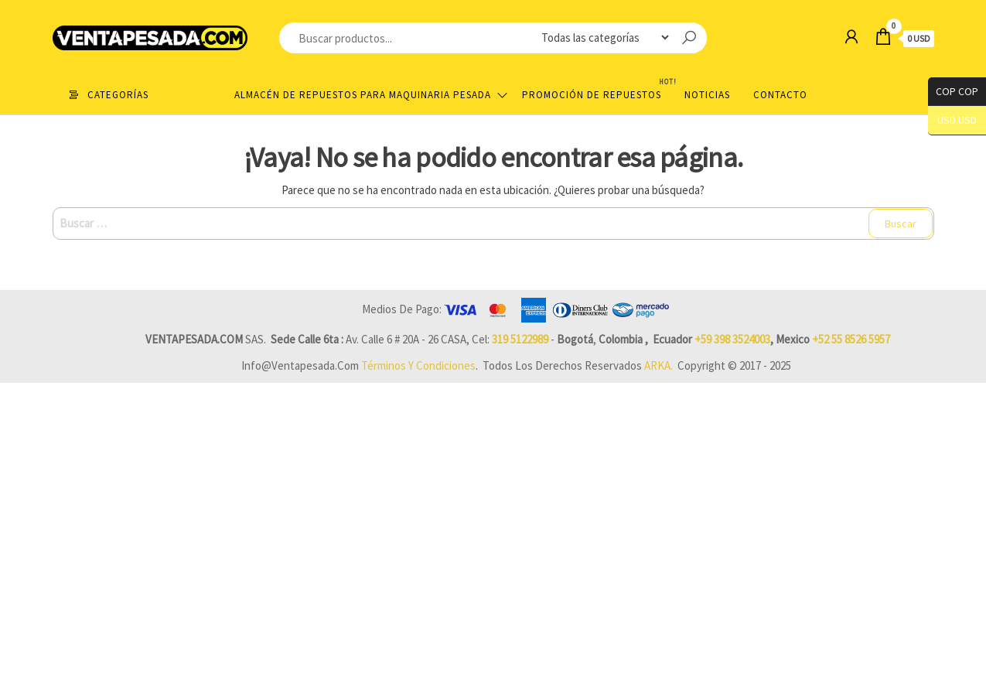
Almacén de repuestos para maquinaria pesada (362, 94)
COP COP (953, 91)
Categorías (117, 94)
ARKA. (658, 365)
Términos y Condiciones (418, 365)
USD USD (957, 120)
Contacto (780, 94)
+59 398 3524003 (732, 339)
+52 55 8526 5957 (851, 339)
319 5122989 (520, 339)
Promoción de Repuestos (597, 88)
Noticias (707, 94)
